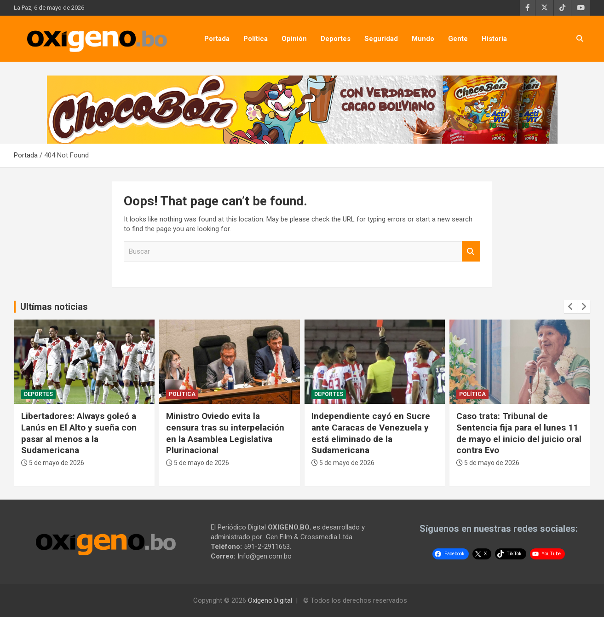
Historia (494, 39)
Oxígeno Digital (270, 600)
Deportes (336, 39)
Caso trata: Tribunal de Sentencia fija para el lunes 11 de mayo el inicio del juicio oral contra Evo (518, 433)
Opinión (294, 39)
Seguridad (381, 39)
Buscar (471, 251)
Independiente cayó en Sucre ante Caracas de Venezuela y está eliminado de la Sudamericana (370, 433)
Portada (217, 39)
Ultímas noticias (54, 306)
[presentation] (570, 306)
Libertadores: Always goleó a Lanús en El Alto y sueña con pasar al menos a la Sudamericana (79, 433)
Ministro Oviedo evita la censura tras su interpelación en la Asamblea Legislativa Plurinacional (225, 433)
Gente (458, 39)
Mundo (423, 39)
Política (255, 39)
